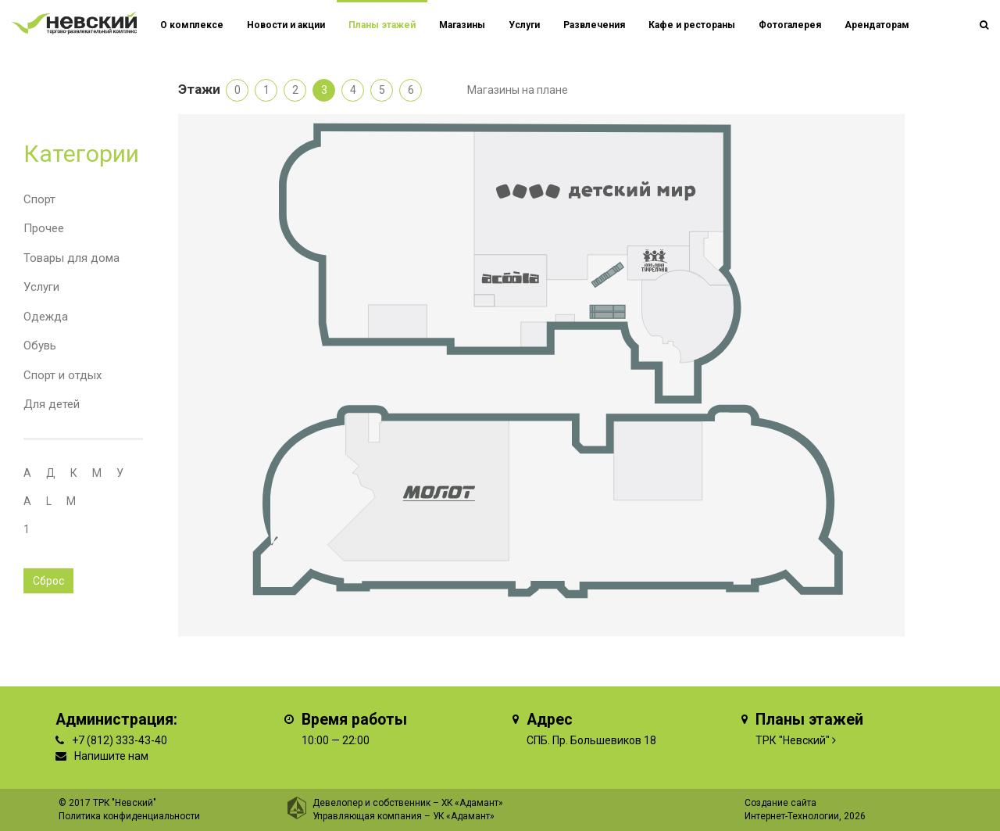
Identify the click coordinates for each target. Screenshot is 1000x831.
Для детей (51, 404)
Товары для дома (71, 258)
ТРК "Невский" (792, 740)
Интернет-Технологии (792, 816)
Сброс (48, 581)
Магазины (462, 25)
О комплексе (191, 25)
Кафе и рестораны (691, 25)
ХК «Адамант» (472, 802)
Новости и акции (286, 25)
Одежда (45, 317)
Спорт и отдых (62, 375)
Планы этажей (382, 25)
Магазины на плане (517, 90)
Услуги (41, 287)
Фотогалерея (790, 25)
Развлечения (594, 25)
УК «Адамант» (464, 816)
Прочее (43, 228)
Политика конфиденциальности (129, 816)
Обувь (39, 345)
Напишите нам (111, 756)
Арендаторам (877, 25)
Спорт (39, 199)
